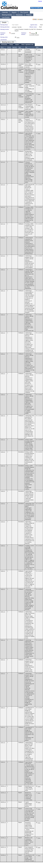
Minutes (33, 33)
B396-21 (3, 727)
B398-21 (3, 762)
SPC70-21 (3, 69)
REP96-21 (3, 837)
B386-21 (3, 394)
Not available (39, 151)
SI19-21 (3, 49)
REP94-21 (3, 808)
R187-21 (3, 465)
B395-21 (3, 707)
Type (19, 47)
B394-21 (3, 673)
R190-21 (3, 521)
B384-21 (3, 354)
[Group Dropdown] (11, 45)
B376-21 (3, 207)
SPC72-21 (3, 94)
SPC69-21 (3, 64)
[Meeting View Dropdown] (27, 45)
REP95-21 (3, 822)
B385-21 (3, 373)
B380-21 (3, 269)
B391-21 (3, 611)
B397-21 (3, 742)
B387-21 (3, 415)
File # (2, 47)
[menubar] (17, 44)
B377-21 (3, 224)
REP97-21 (3, 847)
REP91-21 (3, 786)
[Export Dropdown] (17, 45)
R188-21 (3, 491)
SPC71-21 (3, 84)
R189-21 (3, 503)
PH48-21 (3, 119)
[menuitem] (4, 44)
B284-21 (3, 133)
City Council (15, 24)
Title (26, 47)
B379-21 (3, 255)
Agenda (13, 33)
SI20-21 (3, 54)
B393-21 (3, 659)
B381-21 (3, 290)
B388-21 (3, 545)
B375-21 (3, 184)
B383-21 (3, 332)
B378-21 (3, 237)
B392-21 (3, 640)
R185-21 (3, 439)
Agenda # (14, 47)
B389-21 (3, 571)
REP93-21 (3, 802)
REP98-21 (3, 855)
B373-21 (3, 151)
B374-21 (3, 162)
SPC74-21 (3, 111)
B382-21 (3, 314)
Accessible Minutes (34, 34)
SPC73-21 (3, 104)
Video (18, 37)
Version (9, 47)
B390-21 (3, 589)
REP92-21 (3, 792)
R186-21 (3, 452)
